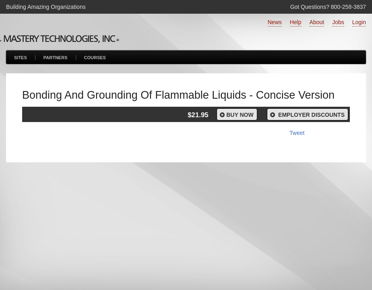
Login (359, 22)
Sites (20, 57)
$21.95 (198, 115)
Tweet (296, 133)
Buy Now (236, 115)
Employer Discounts (307, 115)
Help (296, 22)
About (317, 22)
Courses (95, 57)
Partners (55, 57)
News (275, 22)
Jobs (338, 22)
